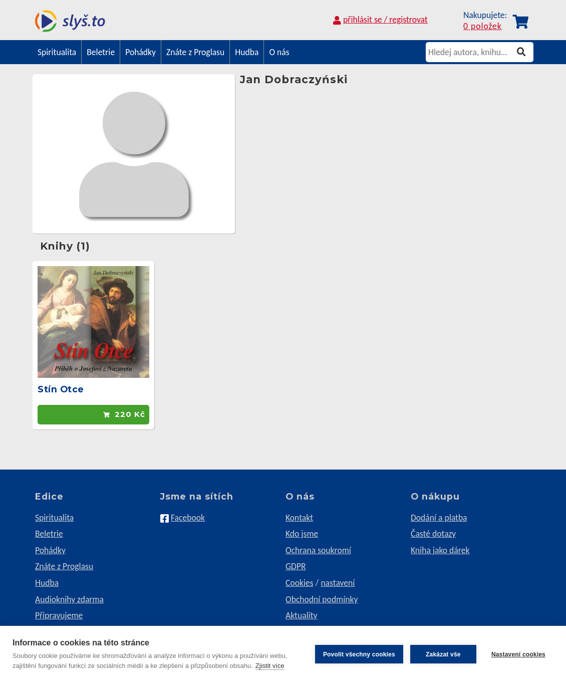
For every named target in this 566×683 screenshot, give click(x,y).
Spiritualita (57, 52)
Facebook (188, 517)
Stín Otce (61, 389)
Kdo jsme (302, 533)
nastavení (338, 582)
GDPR (296, 566)
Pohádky (140, 52)
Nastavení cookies (518, 654)
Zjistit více (270, 665)
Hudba (246, 52)
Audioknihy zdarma (69, 599)
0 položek (482, 26)
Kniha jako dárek (440, 550)
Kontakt (299, 517)
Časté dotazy (433, 533)
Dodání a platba (439, 517)
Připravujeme (59, 615)
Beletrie (101, 52)
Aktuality (302, 615)
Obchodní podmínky (322, 599)
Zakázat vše (443, 654)
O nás (279, 52)
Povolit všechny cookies (359, 654)
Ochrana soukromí (318, 550)
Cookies (300, 582)
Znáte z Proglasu (195, 52)
